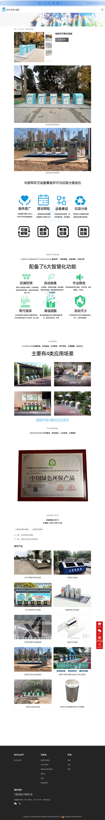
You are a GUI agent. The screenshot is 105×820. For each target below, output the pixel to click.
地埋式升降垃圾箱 (22, 529)
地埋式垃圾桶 (37, 529)
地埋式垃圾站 (45, 760)
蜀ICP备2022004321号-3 (55, 816)
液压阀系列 (44, 783)
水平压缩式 (44, 765)
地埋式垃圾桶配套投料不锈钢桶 (72, 707)
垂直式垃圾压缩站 (47, 769)
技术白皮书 (18, 760)
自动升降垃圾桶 (27, 535)
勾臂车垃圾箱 (72, 578)
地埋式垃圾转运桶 (33, 707)
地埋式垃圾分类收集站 (29, 539)
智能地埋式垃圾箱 (72, 610)
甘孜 (69, 765)
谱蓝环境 (39, 816)
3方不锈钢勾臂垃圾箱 (33, 578)
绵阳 (69, 769)
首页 (15, 29)
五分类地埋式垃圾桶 (33, 610)
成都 (69, 760)
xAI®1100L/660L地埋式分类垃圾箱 (72, 675)
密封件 (43, 774)
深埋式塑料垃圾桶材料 (33, 642)
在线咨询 (61, 40)
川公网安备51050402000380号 (73, 816)
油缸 (42, 778)
